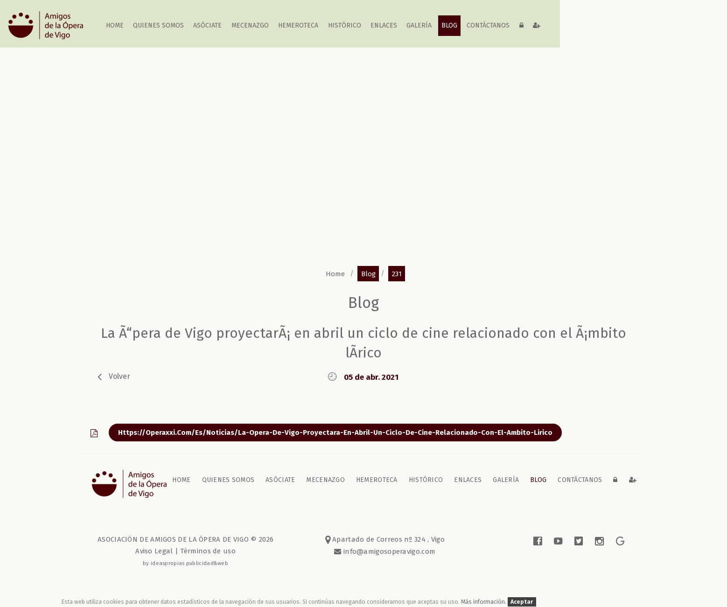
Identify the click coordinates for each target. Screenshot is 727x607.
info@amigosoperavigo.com (389, 551)
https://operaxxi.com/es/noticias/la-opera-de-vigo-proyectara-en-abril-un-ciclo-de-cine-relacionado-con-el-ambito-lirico (335, 432)
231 (397, 273)
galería (419, 25)
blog (449, 25)
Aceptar (521, 601)
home (115, 25)
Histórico (344, 25)
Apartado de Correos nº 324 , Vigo (385, 539)
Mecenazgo (250, 25)
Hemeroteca (298, 25)
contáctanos (488, 25)
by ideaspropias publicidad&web (185, 563)
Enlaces (383, 25)
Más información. (484, 601)
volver (119, 376)
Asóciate (208, 25)
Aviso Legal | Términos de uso (185, 551)
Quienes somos (158, 25)
